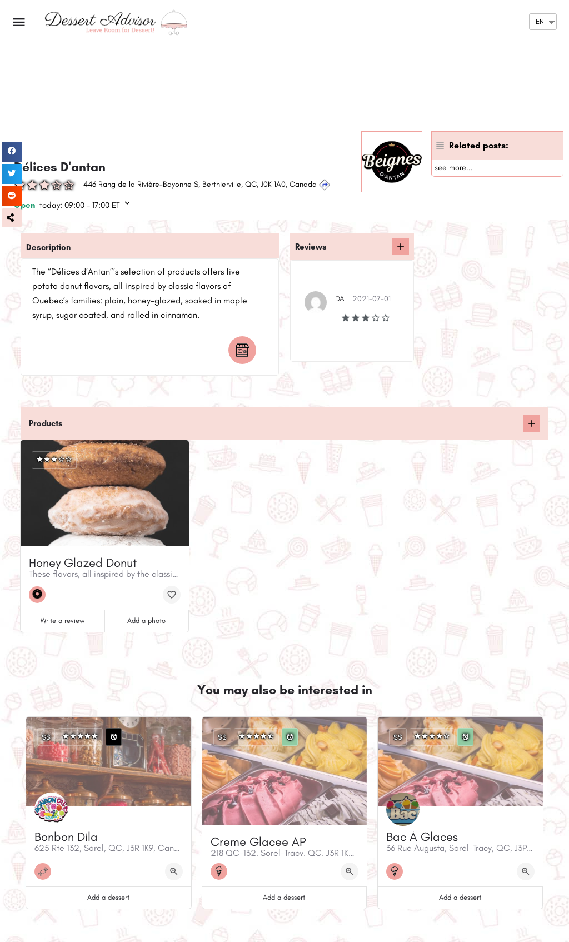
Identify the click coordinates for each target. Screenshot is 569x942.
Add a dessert (108, 897)
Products (46, 423)
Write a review (62, 620)
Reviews (311, 247)
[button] (12, 217)
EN (540, 21)
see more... (454, 167)
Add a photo (146, 620)
